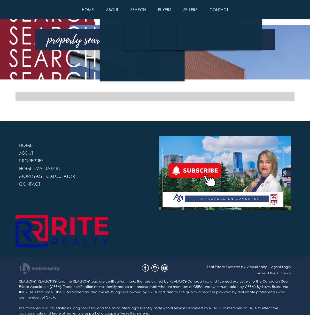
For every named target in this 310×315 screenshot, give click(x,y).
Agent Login (281, 267)
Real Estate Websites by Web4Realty (236, 267)
